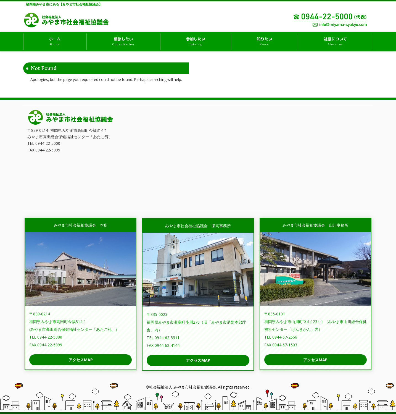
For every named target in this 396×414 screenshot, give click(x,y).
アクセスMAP (80, 359)
